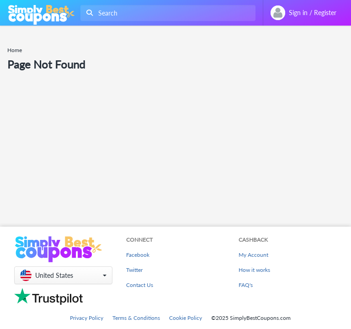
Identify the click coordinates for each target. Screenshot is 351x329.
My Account (253, 254)
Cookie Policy (185, 317)
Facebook (137, 254)
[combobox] (166, 13)
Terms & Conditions (136, 317)
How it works (254, 269)
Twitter (134, 269)
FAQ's (246, 284)
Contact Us (139, 284)
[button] (63, 275)
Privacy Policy (86, 317)
